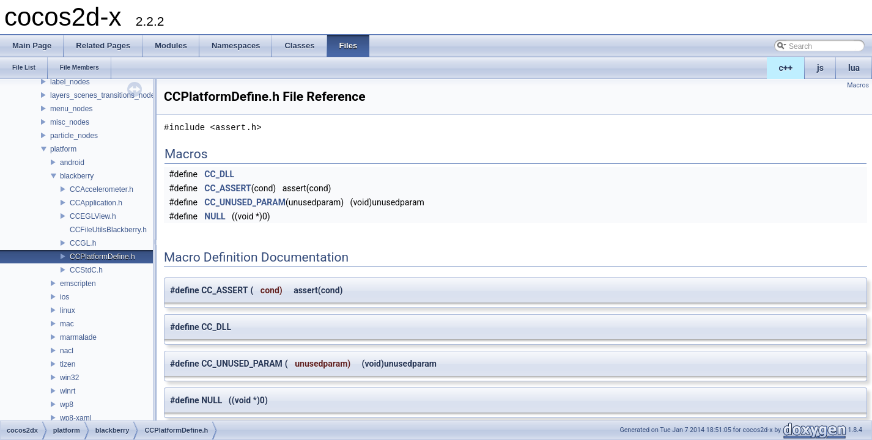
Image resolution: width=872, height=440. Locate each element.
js (820, 68)
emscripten (78, 283)
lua (854, 68)
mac (67, 324)
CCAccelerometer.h (101, 189)
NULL (214, 216)
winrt (67, 391)
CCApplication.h (96, 203)
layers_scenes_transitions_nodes (104, 95)
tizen (67, 364)
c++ (786, 68)
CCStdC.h (86, 270)
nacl (66, 350)
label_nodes (70, 82)
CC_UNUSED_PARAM (245, 202)
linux (67, 310)
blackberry (77, 176)
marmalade (78, 337)
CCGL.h (83, 243)
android (72, 162)
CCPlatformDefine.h (102, 256)
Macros (858, 85)
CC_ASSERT (227, 188)
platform (63, 149)
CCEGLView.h (93, 216)
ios (64, 297)
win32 (69, 377)
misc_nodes (69, 122)
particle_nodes (74, 135)
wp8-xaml (75, 418)
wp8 (66, 404)
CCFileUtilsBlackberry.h (108, 230)
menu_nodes (71, 109)
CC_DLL (219, 174)
